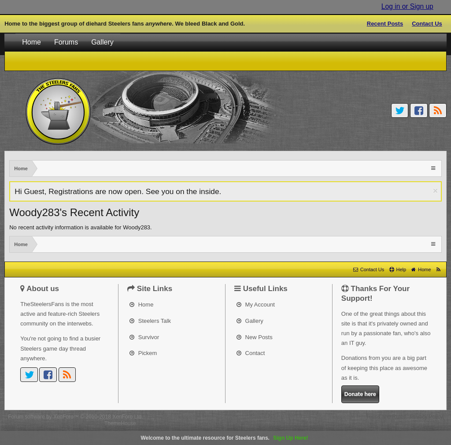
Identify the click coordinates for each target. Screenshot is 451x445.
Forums (66, 42)
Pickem (143, 353)
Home (31, 42)
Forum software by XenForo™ (75, 417)
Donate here (360, 394)
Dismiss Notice (435, 190)
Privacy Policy (426, 417)
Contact (251, 353)
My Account (256, 304)
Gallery (102, 42)
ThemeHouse (120, 423)
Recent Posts (385, 23)
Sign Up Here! (290, 438)
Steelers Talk (150, 321)
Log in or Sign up (407, 6)
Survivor (144, 337)
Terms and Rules (386, 417)
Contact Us (427, 23)
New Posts (255, 337)
